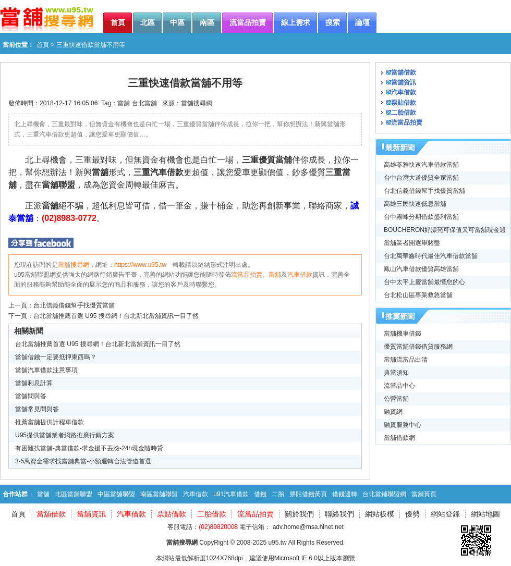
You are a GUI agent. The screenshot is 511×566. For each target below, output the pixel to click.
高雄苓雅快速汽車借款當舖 (421, 164)
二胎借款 (403, 112)
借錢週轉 (344, 494)
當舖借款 (403, 72)
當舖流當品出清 (406, 359)
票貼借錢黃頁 (308, 494)
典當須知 (396, 372)
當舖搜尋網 (196, 103)
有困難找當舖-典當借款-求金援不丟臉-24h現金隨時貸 (89, 448)
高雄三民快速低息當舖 (415, 203)
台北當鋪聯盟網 (384, 494)
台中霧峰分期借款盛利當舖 (421, 216)
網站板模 (379, 514)
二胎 (278, 494)
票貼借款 (403, 102)
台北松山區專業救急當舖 (418, 295)
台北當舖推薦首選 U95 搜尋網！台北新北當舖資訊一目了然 (116, 315)
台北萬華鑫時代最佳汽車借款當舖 (431, 256)
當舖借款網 (399, 437)
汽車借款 (299, 274)
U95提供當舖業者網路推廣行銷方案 (64, 435)
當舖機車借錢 (402, 333)
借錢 (260, 494)
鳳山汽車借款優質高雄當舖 (421, 269)
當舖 (123, 103)
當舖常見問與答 (37, 409)
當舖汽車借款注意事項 (46, 370)
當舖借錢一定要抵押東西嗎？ (55, 357)
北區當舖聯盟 (73, 494)
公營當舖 (396, 398)
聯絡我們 (339, 514)
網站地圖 (485, 514)
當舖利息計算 (34, 383)
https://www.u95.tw (140, 264)
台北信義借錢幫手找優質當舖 (74, 305)
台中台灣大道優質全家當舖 (421, 177)
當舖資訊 (403, 82)
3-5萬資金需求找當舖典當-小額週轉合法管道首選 (83, 461)
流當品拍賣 (246, 274)
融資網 (393, 411)
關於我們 (299, 514)
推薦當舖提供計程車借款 (49, 422)
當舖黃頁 (423, 494)
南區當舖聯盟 (159, 494)
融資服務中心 (402, 424)
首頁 (42, 44)
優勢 (412, 514)
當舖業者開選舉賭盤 (412, 243)
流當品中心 (399, 385)
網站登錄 (445, 514)
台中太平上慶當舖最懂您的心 (424, 282)
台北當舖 (144, 103)
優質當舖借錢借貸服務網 (418, 346)
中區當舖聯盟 (116, 494)
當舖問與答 (30, 396)
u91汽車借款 (231, 494)
